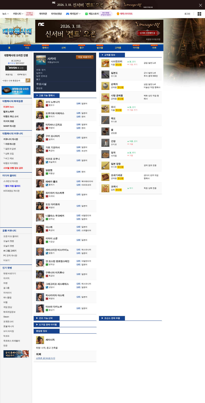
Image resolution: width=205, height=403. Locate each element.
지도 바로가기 (84, 57)
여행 (5, 302)
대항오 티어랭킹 (10, 163)
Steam (6, 317)
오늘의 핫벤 (8, 241)
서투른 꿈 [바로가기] (45, 358)
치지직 (6, 278)
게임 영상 (7, 307)
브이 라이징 (8, 331)
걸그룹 (6, 288)
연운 (5, 346)
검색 (28, 80)
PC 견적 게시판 (10, 255)
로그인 (187, 13)
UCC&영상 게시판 (11, 191)
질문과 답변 (9, 149)
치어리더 (7, 293)
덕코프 (6, 336)
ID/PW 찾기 (22, 74)
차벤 (5, 283)
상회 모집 (8, 154)
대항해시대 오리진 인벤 (16, 55)
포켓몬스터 (8, 321)
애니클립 (7, 297)
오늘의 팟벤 (8, 246)
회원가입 (9, 74)
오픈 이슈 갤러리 (10, 236)
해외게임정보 (9, 312)
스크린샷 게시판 (10, 181)
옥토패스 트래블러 (11, 341)
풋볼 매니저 (8, 326)
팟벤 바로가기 (9, 273)
